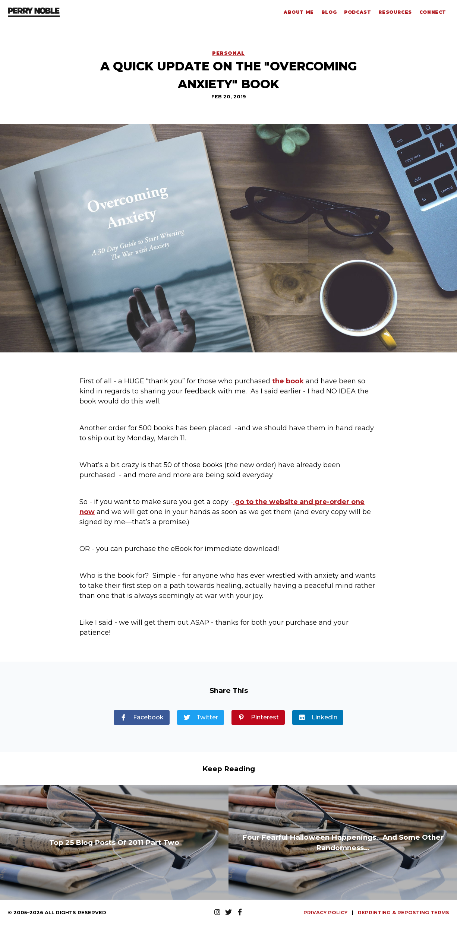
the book (288, 381)
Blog (329, 12)
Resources (395, 12)
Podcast (357, 12)
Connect (432, 12)
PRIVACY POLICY (326, 912)
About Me (299, 12)
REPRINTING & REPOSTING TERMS (403, 912)
